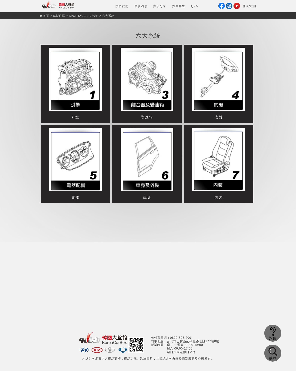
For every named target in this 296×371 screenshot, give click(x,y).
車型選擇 (59, 15)
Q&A (194, 6)
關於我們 (122, 6)
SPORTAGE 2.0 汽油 (83, 15)
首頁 (44, 15)
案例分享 (159, 6)
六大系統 (108, 15)
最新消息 (140, 6)
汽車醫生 (178, 6)
